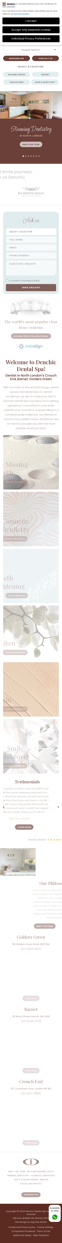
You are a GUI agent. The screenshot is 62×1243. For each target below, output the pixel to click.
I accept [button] (31, 21)
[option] (31, 192)
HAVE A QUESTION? (45, 82)
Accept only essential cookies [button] (31, 30)
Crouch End (16, 82)
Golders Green (16, 74)
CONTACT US (45, 58)
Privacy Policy (32, 280)
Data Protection (41, 1235)
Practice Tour (31, 144)
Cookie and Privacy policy (22, 1227)
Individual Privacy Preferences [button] (31, 38)
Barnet (45, 74)
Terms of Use (43, 1231)
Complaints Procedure (23, 1231)
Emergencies (16, 58)
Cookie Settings (45, 1227)
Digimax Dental (39, 1222)
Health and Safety (22, 1235)
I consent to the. (23, 280)
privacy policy (21, 13)
